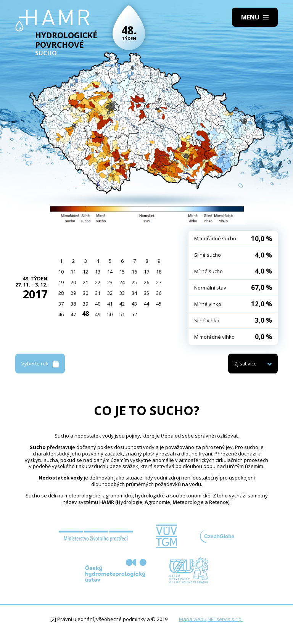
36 (158, 293)
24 (122, 282)
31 (97, 293)
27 (158, 282)
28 (61, 293)
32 (110, 293)
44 (146, 303)
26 (146, 282)
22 (97, 282)
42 (122, 303)
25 (134, 282)
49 (97, 314)
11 (73, 271)
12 (85, 271)
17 (146, 271)
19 (61, 282)
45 (158, 303)
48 (85, 313)
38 (73, 303)
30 (85, 293)
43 (134, 303)
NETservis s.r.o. (225, 619)
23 (110, 282)
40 (97, 303)
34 (134, 293)
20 (73, 282)
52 (134, 314)
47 (73, 314)
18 (158, 271)
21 (85, 282)
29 (73, 293)
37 (61, 303)
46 (61, 314)
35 (146, 293)
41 (110, 303)
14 (110, 271)
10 (61, 271)
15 (122, 271)
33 (122, 293)
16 (134, 271)
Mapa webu (192, 619)
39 (85, 303)
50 (110, 314)
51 (122, 314)
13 (97, 271)
